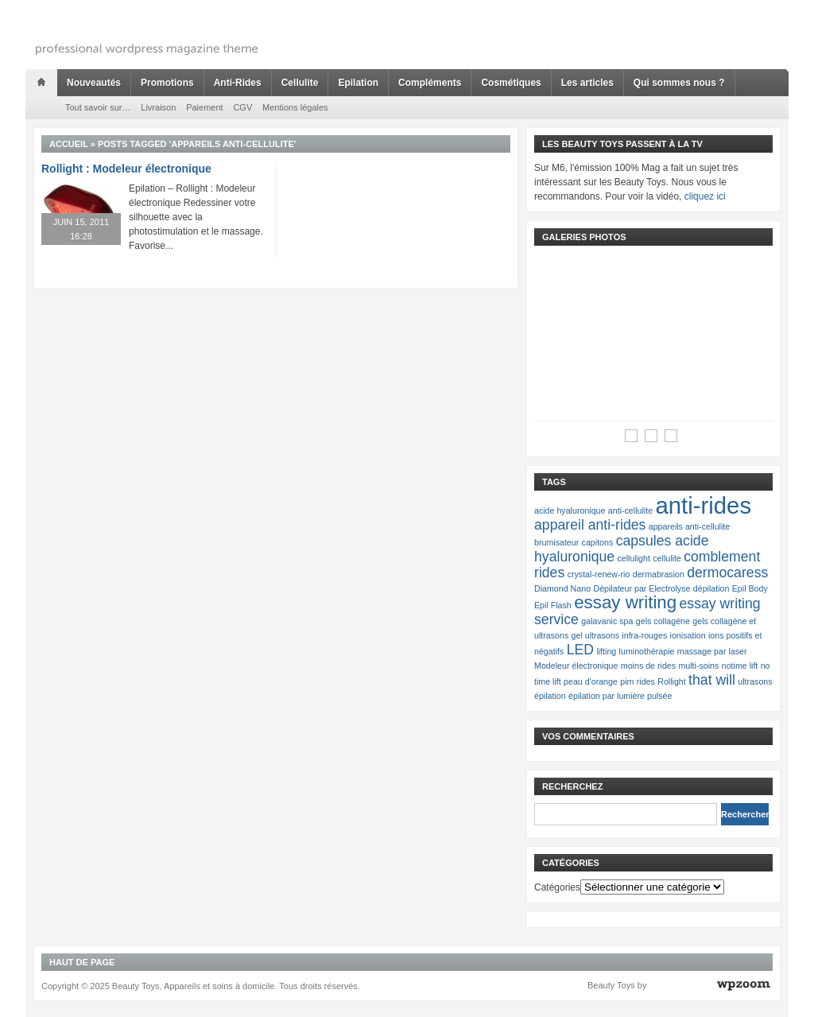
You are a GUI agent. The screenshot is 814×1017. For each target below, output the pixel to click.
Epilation (358, 82)
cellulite (667, 558)
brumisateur (556, 542)
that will (711, 680)
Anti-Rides (238, 82)
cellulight (633, 558)
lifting (606, 651)
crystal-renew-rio (599, 574)
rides (646, 681)
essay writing (625, 602)
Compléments (429, 82)
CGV (242, 107)
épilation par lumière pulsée (620, 696)
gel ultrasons (595, 635)
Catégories (557, 887)
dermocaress (727, 572)
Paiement (204, 107)
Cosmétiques (511, 82)
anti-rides (703, 505)
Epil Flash (553, 605)
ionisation (688, 635)
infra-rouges (644, 635)
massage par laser (712, 651)
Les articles (587, 82)
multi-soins (698, 665)
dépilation (711, 588)
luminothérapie (647, 651)
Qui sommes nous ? (679, 82)
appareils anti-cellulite (689, 526)
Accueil (68, 144)
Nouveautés (94, 82)
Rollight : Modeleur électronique (126, 168)
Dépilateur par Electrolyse (641, 588)
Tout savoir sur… (98, 107)
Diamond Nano (562, 588)
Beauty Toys (611, 985)
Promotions (167, 82)
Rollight (671, 681)
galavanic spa (607, 621)
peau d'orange (591, 681)
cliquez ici (705, 196)
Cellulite (300, 82)
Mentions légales (295, 107)
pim (627, 681)
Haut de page (81, 962)
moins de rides (648, 665)
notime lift (740, 665)
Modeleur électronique (576, 665)
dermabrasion (658, 574)
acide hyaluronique (569, 510)
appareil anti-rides (589, 525)
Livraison (158, 107)
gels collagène (663, 621)
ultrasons (755, 681)
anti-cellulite (630, 510)
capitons (598, 542)
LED (580, 650)
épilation (550, 696)
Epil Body (750, 588)
